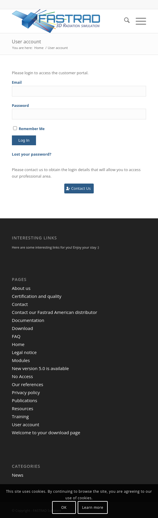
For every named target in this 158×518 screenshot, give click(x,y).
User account (26, 41)
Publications (24, 400)
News (18, 475)
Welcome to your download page (46, 432)
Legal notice (24, 352)
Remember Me (29, 128)
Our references (27, 384)
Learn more (92, 507)
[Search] (124, 21)
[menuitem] (124, 21)
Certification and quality (37, 296)
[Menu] (138, 21)
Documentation (28, 320)
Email (17, 82)
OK (64, 507)
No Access (22, 376)
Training (20, 416)
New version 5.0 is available (40, 368)
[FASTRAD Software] (65, 21)
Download (22, 328)
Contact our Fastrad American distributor (54, 312)
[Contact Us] (79, 188)
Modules (21, 360)
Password (20, 105)
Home (18, 344)
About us (21, 288)
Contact (20, 304)
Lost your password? (31, 154)
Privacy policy (26, 392)
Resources (22, 408)
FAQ (16, 336)
